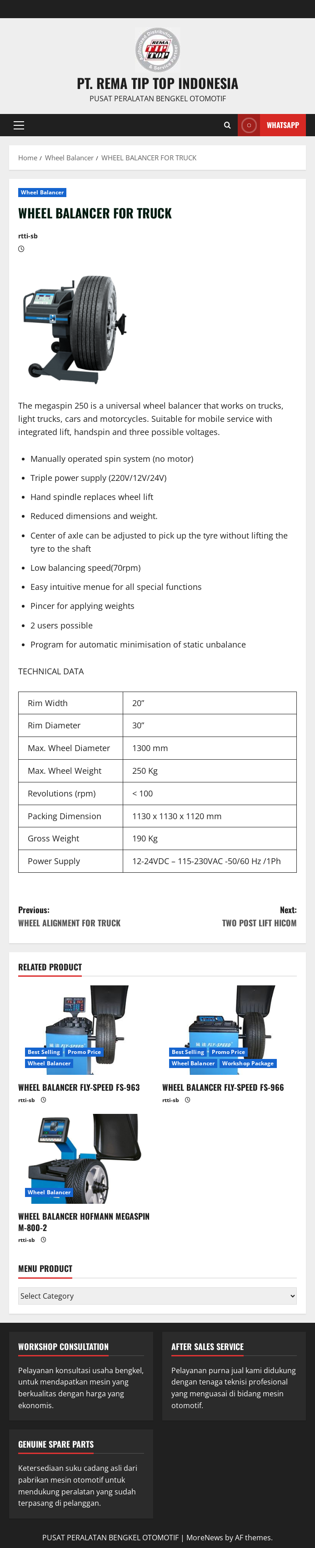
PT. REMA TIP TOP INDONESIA (158, 83)
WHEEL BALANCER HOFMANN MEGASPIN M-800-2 (84, 1221)
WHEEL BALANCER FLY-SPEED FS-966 (223, 1087)
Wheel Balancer (42, 192)
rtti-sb (28, 236)
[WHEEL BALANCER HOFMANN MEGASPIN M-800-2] (85, 1159)
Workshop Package (248, 1063)
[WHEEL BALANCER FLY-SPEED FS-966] (229, 1030)
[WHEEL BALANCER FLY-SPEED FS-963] (85, 1030)
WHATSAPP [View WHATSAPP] (268, 125)
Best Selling (44, 1052)
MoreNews (204, 1538)
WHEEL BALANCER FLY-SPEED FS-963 (79, 1087)
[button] (19, 124)
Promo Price (84, 1052)
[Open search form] (227, 125)
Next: (227, 917)
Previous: (88, 917)
